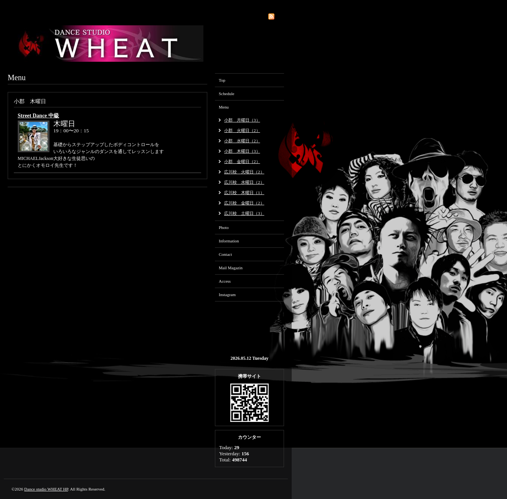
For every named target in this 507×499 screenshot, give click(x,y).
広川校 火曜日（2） (244, 172)
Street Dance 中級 (38, 116)
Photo (224, 227)
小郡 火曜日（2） (242, 130)
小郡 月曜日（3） (242, 120)
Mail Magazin (231, 267)
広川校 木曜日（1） (244, 192)
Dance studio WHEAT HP (46, 489)
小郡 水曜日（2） (242, 140)
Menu (224, 107)
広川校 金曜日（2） (244, 203)
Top (222, 80)
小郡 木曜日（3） (242, 151)
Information (229, 241)
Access (225, 281)
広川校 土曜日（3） (244, 213)
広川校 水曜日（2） (244, 182)
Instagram (227, 294)
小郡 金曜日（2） (242, 161)
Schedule (226, 93)
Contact (225, 254)
